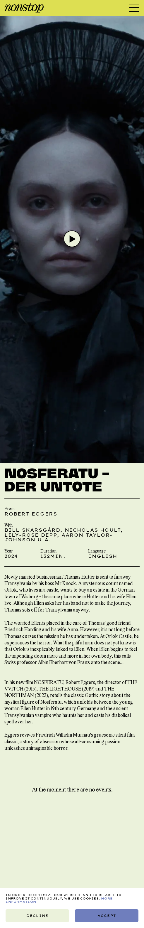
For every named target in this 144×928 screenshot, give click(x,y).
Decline (38, 916)
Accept (106, 916)
